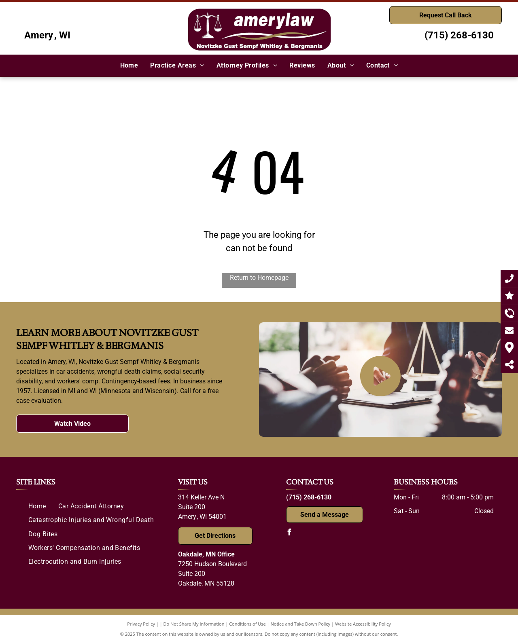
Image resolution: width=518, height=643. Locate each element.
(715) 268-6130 (459, 35)
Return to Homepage (259, 277)
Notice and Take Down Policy (301, 624)
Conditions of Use (247, 624)
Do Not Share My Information (194, 624)
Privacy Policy (141, 624)
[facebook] (289, 533)
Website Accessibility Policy (363, 624)
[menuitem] (129, 65)
